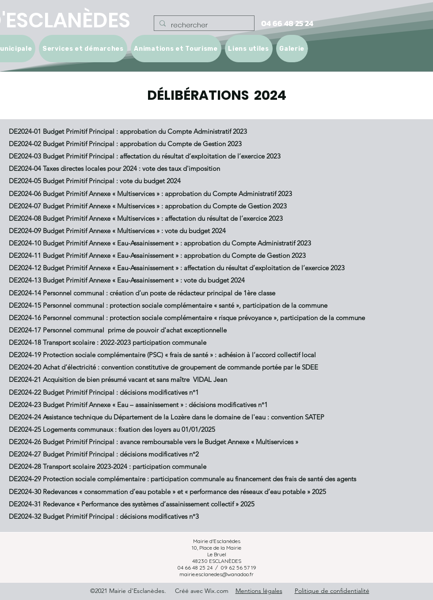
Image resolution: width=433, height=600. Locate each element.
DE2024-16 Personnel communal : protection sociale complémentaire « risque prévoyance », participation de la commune (187, 317)
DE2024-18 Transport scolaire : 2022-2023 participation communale (107, 342)
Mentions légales (258, 591)
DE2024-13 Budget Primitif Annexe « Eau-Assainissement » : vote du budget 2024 (127, 280)
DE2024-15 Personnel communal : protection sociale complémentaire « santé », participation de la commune (168, 305)
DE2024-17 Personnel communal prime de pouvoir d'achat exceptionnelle (118, 330)
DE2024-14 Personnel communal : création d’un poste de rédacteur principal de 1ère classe (142, 293)
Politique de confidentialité (332, 591)
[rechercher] (203, 25)
